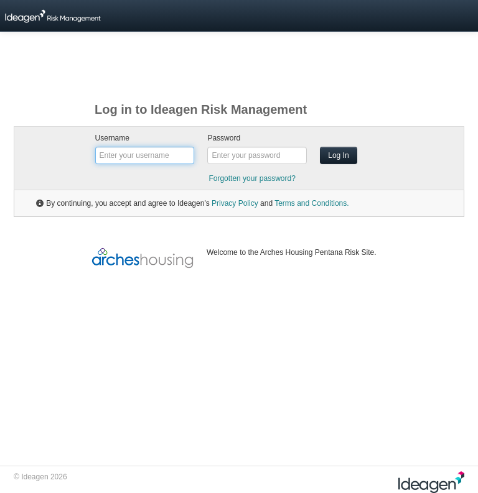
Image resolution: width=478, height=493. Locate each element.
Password (223, 138)
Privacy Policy (235, 203)
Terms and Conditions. (311, 203)
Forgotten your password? (252, 178)
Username (112, 138)
